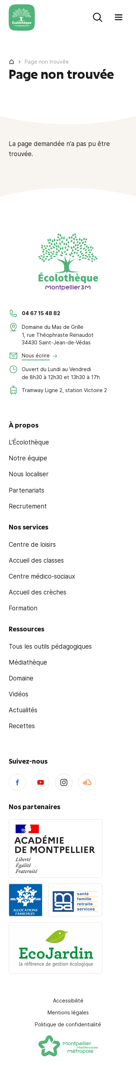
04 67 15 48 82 (41, 313)
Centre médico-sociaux (42, 576)
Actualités (23, 710)
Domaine (21, 678)
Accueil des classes (36, 560)
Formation (23, 608)
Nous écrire (36, 355)
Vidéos (18, 694)
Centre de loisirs (32, 544)
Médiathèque (28, 662)
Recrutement (28, 506)
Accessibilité (68, 1000)
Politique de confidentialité (68, 1024)
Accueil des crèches (37, 592)
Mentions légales (68, 1012)
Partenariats (26, 490)
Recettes (22, 726)
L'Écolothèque (29, 442)
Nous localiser (29, 474)
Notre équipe (28, 458)
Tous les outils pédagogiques (50, 646)
